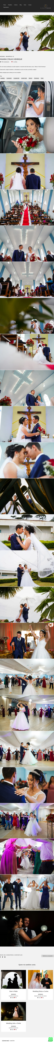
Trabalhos (10, 4)
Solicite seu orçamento (48, 955)
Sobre (25, 4)
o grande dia (16, 78)
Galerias (16, 4)
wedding (2, 78)
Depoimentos (6, 7)
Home (4, 4)
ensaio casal (24, 78)
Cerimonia (36, 78)
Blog (21, 4)
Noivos (30, 78)
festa (42, 78)
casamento (9, 78)
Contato (29, 4)
